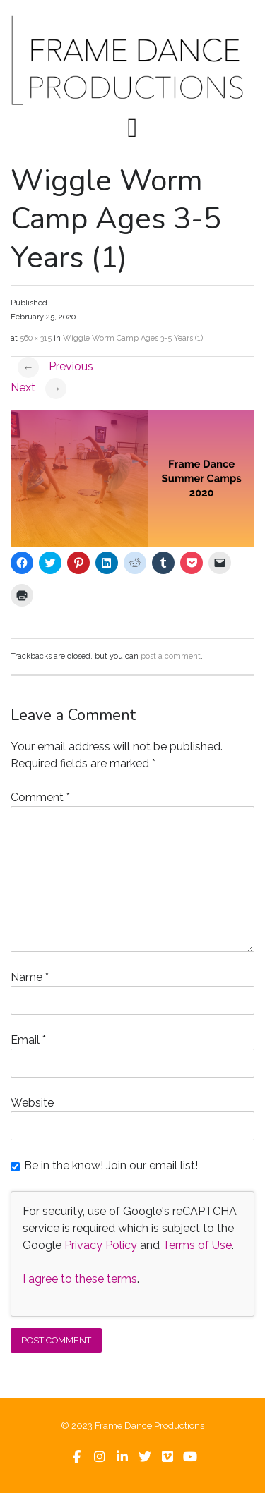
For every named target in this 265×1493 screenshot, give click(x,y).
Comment (40, 797)
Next (38, 387)
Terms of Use (197, 1245)
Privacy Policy (100, 1245)
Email (28, 1040)
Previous (55, 366)
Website (32, 1102)
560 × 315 (36, 338)
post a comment (171, 656)
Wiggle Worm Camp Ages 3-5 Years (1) (133, 338)
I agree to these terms (80, 1279)
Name (30, 977)
